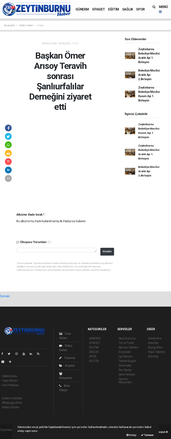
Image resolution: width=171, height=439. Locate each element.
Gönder (107, 251)
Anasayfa (9, 25)
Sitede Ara (154, 338)
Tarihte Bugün (127, 361)
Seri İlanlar (125, 370)
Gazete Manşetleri (125, 380)
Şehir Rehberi (127, 374)
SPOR (140, 9)
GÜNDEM (82, 9)
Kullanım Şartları (12, 398)
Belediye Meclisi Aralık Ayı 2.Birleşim (149, 75)
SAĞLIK (127, 9)
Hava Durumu (127, 338)
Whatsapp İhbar (12, 402)
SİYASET (98, 9)
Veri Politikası (10, 385)
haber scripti (8, 434)
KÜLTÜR (94, 361)
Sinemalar (125, 365)
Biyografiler (155, 347)
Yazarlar (67, 357)
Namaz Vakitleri (128, 347)
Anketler (153, 343)
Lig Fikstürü (126, 356)
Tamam (147, 435)
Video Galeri (26, 25)
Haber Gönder (10, 407)
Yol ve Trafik (126, 343)
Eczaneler (125, 352)
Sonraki (5, 296)
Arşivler (67, 365)
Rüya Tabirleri (156, 352)
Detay (40, 25)
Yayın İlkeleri (10, 380)
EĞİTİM (113, 9)
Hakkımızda (9, 376)
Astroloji (153, 356)
